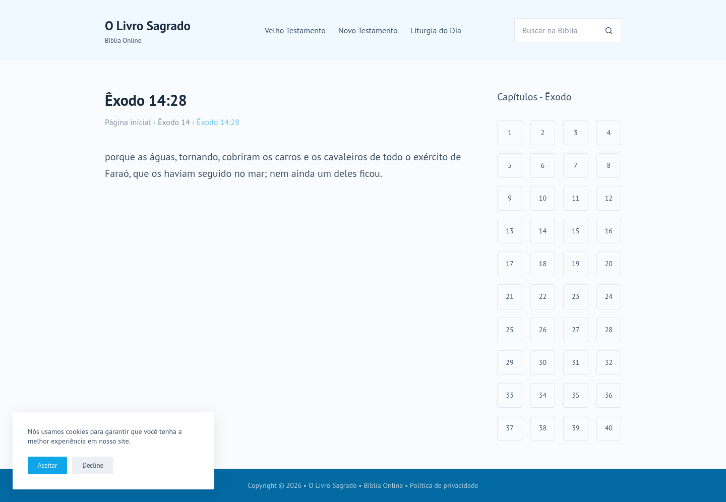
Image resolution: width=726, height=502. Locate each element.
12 (609, 198)
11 (575, 198)
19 (575, 263)
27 (575, 329)
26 (543, 329)
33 (509, 395)
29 (509, 362)
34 (543, 395)
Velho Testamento (295, 30)
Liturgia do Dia (435, 30)
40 (609, 427)
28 (609, 329)
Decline (92, 465)
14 (543, 230)
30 (543, 362)
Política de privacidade (444, 485)
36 (609, 395)
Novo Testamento (368, 30)
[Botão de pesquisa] (609, 30)
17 (509, 263)
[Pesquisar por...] (555, 30)
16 (609, 230)
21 (509, 296)
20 (609, 263)
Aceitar (47, 465)
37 (509, 427)
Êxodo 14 (174, 122)
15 (575, 230)
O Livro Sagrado (148, 26)
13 (509, 230)
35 (575, 395)
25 (509, 329)
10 (543, 198)
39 (575, 427)
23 (575, 296)
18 (543, 263)
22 (543, 296)
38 (543, 427)
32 (609, 362)
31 (575, 362)
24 (609, 296)
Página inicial (128, 122)
